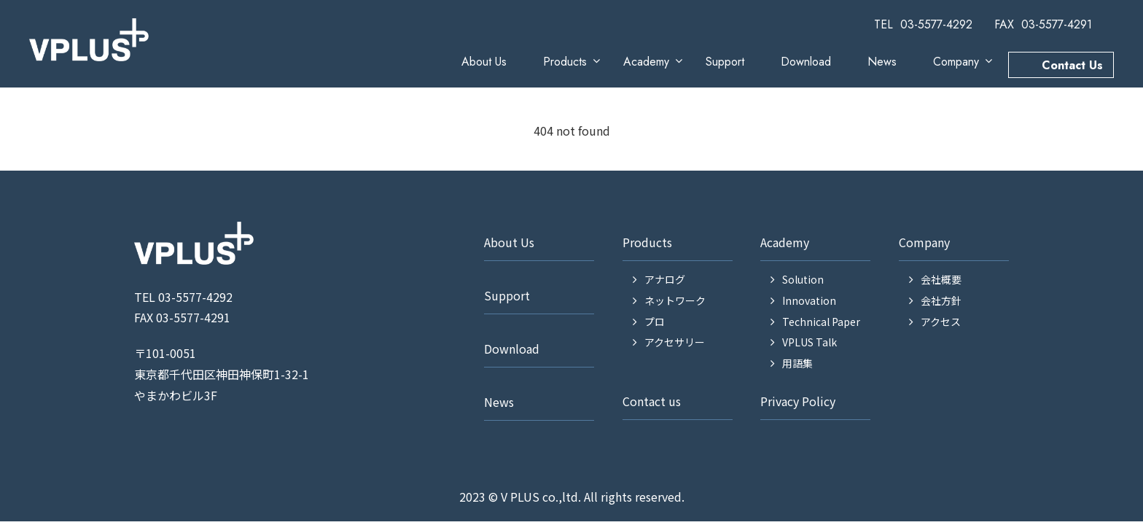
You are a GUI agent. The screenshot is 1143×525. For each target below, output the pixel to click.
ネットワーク (675, 300)
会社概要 (941, 279)
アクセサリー (674, 342)
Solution (803, 279)
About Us (484, 61)
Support (725, 61)
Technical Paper (821, 321)
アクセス (941, 321)
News (882, 61)
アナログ (664, 279)
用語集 (797, 363)
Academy (646, 61)
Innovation (809, 300)
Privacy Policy (797, 401)
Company (956, 61)
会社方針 (941, 300)
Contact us (652, 401)
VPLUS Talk (809, 342)
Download (806, 61)
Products (565, 61)
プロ (654, 321)
